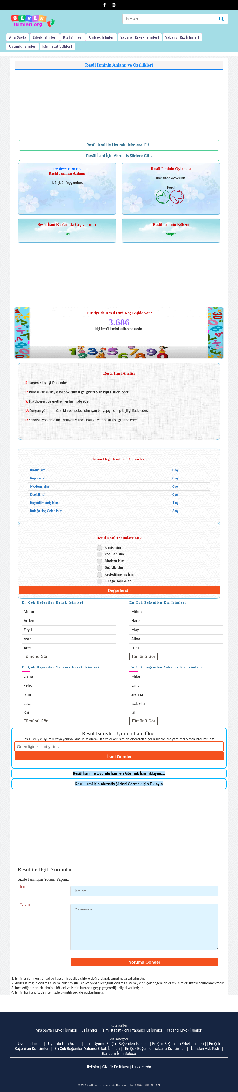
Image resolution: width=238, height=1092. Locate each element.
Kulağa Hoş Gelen (118, 581)
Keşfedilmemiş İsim (119, 574)
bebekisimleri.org (147, 1085)
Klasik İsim (113, 547)
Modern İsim (114, 561)
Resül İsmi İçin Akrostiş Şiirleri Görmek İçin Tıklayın (119, 783)
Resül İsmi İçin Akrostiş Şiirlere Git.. (119, 155)
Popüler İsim (114, 554)
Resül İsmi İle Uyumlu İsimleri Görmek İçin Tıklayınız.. (119, 773)
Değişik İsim (114, 567)
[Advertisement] (119, 102)
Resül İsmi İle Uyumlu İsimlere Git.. (119, 145)
